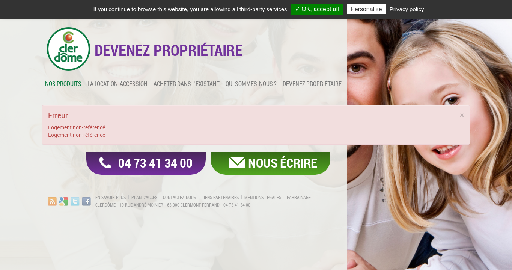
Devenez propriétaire (312, 84)
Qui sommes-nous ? (251, 84)
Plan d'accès (144, 197)
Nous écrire (282, 162)
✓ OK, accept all (317, 9)
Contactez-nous (179, 197)
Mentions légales (262, 197)
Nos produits (63, 84)
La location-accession (117, 84)
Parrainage (299, 197)
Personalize (366, 9)
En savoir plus (110, 197)
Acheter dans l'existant (187, 84)
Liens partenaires (220, 197)
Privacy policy (407, 9)
